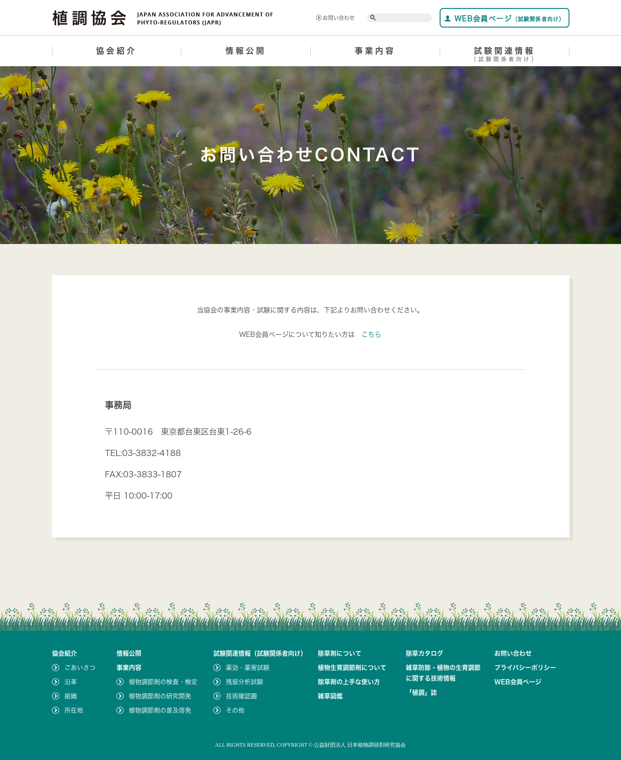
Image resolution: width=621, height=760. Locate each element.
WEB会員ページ (504, 18)
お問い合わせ (335, 17)
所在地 (73, 710)
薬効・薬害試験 (247, 667)
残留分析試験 (244, 682)
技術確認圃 (241, 696)
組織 (70, 696)
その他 (235, 710)
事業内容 (375, 51)
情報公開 (245, 51)
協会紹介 (116, 51)
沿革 (70, 682)
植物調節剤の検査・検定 (163, 682)
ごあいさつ (80, 667)
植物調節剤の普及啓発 (160, 710)
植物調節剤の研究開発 (160, 696)
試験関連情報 (504, 56)
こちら (371, 334)
